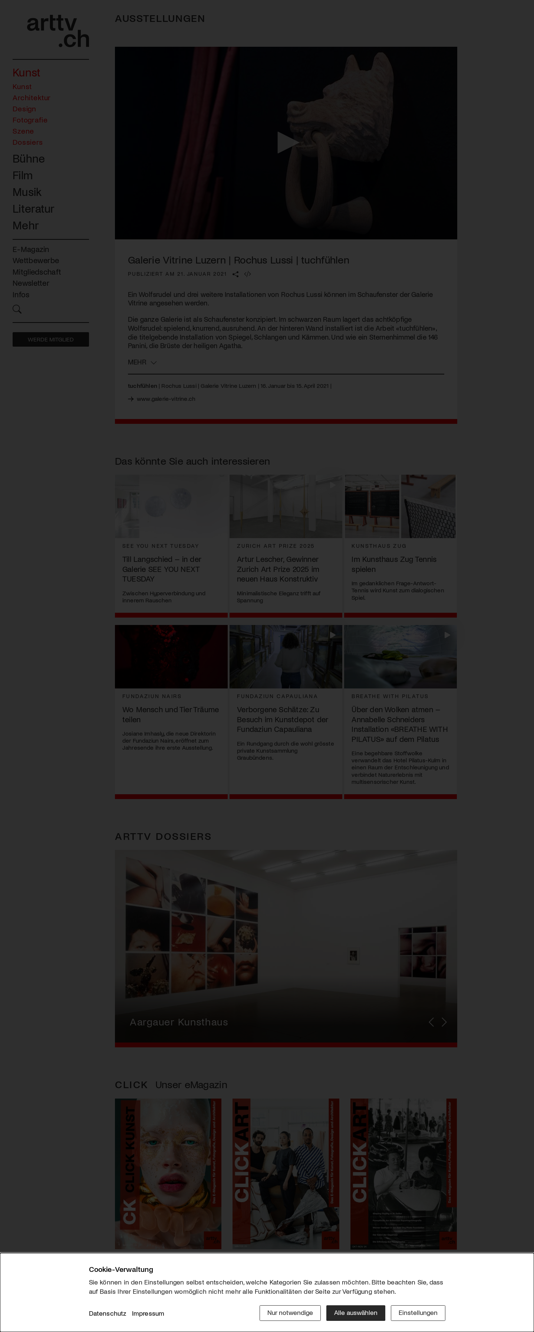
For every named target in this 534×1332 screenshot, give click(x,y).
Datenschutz (107, 1313)
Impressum (148, 1313)
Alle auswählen (356, 1312)
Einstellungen (418, 1312)
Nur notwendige (290, 1312)
